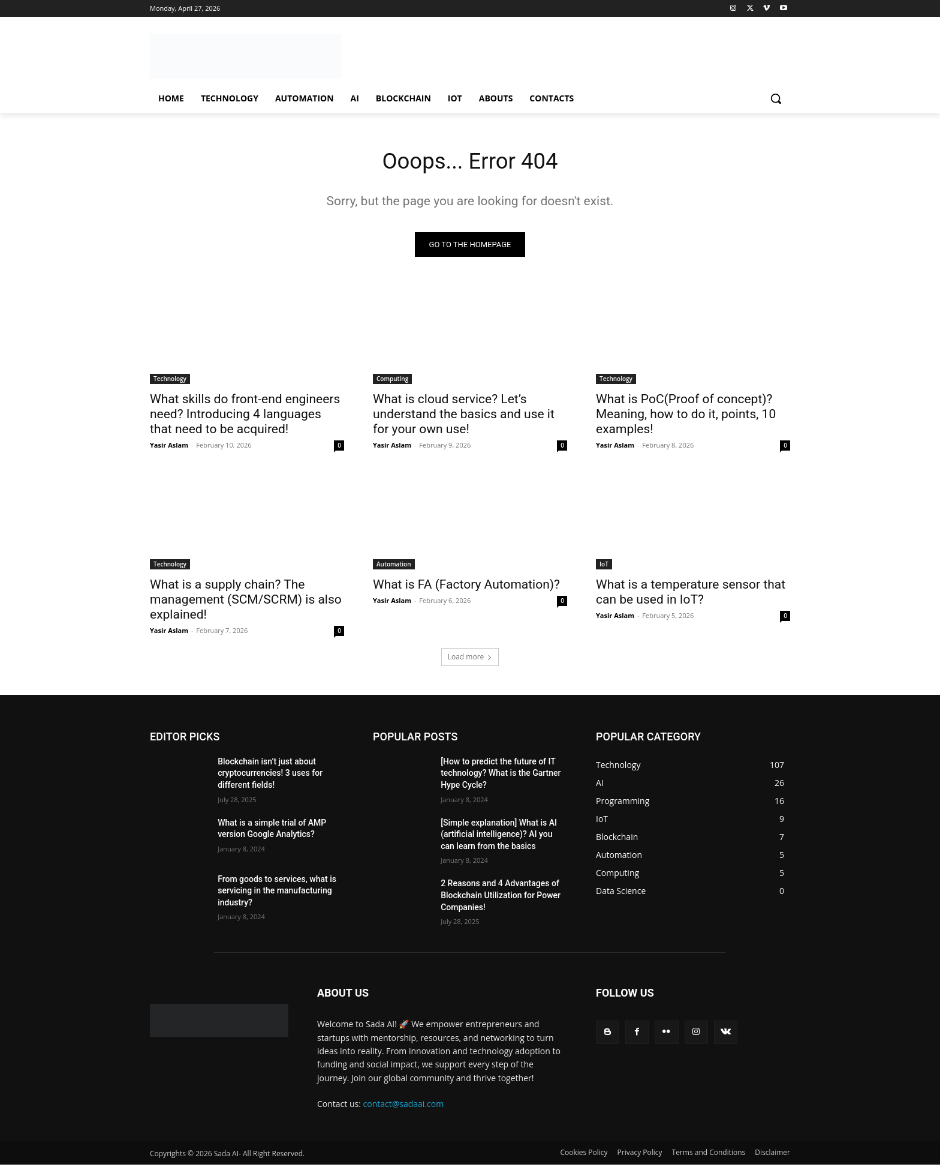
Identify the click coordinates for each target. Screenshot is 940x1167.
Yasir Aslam (169, 447)
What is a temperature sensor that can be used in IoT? (690, 595)
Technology (169, 381)
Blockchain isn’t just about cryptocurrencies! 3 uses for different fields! (270, 776)
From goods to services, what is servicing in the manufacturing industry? (277, 893)
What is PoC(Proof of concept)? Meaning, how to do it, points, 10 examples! (686, 417)
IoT (603, 567)
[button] (775, 98)
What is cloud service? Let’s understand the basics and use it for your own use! (464, 417)
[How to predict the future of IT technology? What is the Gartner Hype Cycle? (501, 776)
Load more (470, 660)
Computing (392, 381)
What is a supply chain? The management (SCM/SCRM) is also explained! (246, 602)
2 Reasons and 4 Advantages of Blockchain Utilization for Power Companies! (501, 897)
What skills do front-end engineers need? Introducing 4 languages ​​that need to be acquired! (245, 417)
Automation (393, 567)
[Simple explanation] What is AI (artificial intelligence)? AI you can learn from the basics (499, 836)
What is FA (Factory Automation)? (466, 587)
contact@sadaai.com (403, 1106)
